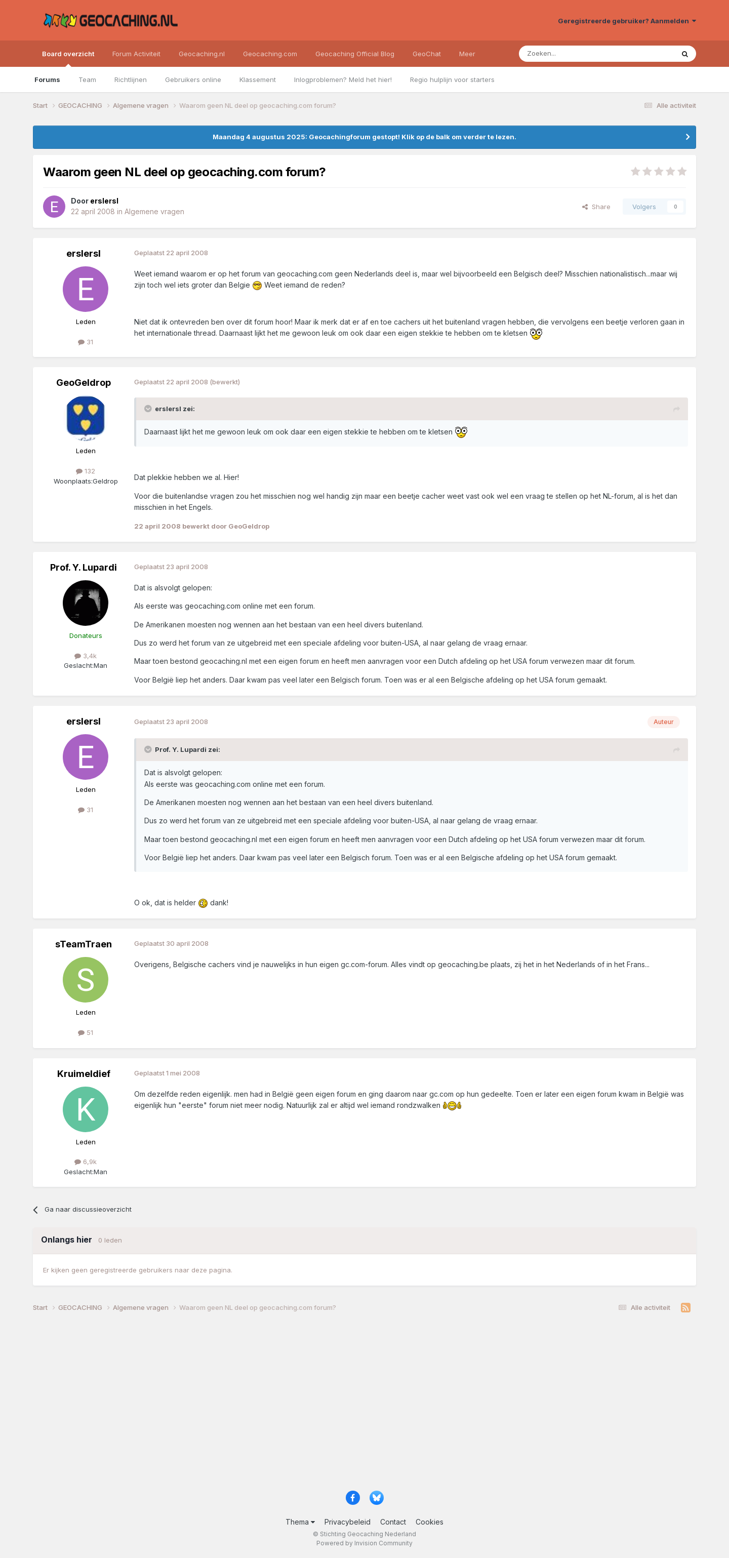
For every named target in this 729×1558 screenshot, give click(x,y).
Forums (47, 79)
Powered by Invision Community (364, 1543)
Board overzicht (68, 58)
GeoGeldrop (83, 382)
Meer (467, 54)
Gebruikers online (193, 79)
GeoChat (427, 54)
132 (85, 471)
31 (85, 342)
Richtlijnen (130, 79)
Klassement (257, 79)
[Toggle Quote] (148, 409)
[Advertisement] (336, 1405)
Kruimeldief (83, 1073)
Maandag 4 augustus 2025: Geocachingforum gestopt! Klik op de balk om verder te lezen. (364, 137)
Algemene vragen (154, 211)
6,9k (85, 1161)
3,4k (85, 656)
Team (87, 79)
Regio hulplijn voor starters (452, 79)
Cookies (429, 1521)
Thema (300, 1521)
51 (85, 1032)
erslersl (83, 253)
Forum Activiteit (136, 54)
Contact (393, 1521)
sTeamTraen (83, 944)
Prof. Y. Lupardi (83, 567)
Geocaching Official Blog (354, 54)
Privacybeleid (348, 1521)
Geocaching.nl (202, 54)
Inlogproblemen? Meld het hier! (343, 79)
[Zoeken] (565, 54)
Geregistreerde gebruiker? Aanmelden (627, 21)
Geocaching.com (270, 54)
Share (596, 207)
